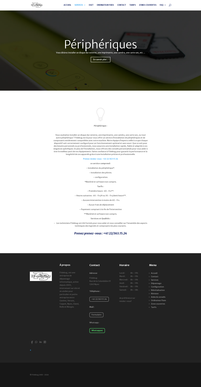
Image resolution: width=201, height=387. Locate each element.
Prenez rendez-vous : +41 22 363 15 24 (100, 159)
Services (154, 280)
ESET (91, 5)
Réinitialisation (158, 290)
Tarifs (153, 307)
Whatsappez (97, 330)
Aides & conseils (158, 297)
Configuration (157, 287)
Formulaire (96, 315)
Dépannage (156, 283)
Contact (154, 276)
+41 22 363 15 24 (99, 299)
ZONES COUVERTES (147, 5)
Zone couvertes (158, 304)
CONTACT (121, 5)
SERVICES (79, 5)
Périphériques (100, 44)
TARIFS (132, 5)
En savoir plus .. (100, 59)
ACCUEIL (67, 5)
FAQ (161, 5)
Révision (155, 293)
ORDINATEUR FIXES (105, 5)
